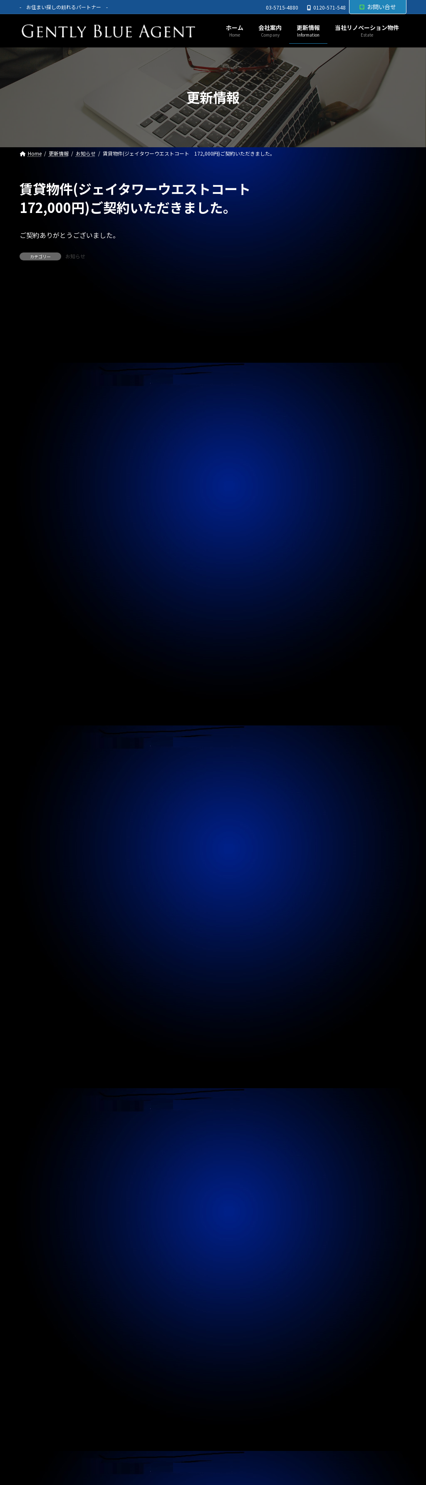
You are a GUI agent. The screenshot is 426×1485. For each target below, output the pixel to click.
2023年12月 (320, 1241)
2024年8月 (319, 1106)
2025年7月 (319, 920)
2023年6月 (319, 1343)
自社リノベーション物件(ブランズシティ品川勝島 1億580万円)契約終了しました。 (352, 459)
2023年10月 (320, 1275)
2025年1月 (319, 1021)
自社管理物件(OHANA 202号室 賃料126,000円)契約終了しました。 (350, 503)
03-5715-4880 (282, 7)
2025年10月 (320, 870)
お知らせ (75, 256)
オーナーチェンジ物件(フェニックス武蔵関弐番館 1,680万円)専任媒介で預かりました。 (352, 546)
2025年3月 (319, 988)
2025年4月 (319, 971)
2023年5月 (319, 1359)
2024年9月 (319, 1089)
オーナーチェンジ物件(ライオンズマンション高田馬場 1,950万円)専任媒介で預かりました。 (352, 294)
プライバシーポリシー (58, 1447)
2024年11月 (320, 1056)
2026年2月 (319, 802)
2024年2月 (319, 1207)
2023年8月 (319, 1309)
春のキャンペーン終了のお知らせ (342, 420)
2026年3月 (319, 785)
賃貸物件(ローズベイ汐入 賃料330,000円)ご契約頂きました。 (351, 637)
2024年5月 (319, 1157)
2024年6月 (319, 1140)
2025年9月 (319, 887)
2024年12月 (320, 1039)
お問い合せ (377, 6)
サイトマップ (124, 1447)
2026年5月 (319, 751)
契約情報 (316, 711)
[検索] (396, 188)
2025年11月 (320, 853)
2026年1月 (319, 819)
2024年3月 (319, 1190)
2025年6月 (319, 937)
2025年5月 (319, 954)
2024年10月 (320, 1072)
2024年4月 (319, 1174)
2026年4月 (319, 769)
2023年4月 (319, 1376)
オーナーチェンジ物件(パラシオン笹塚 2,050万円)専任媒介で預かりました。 (352, 341)
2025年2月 (319, 1005)
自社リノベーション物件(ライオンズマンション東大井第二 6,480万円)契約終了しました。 (352, 246)
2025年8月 (319, 903)
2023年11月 (320, 1258)
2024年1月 (319, 1224)
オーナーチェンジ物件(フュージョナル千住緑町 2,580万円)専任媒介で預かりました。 (352, 594)
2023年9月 (319, 1292)
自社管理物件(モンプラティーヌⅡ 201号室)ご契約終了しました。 (351, 384)
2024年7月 (319, 1123)
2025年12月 (320, 836)
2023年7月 (319, 1326)
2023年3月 (319, 1393)
